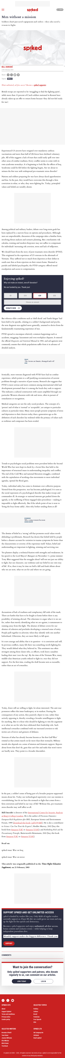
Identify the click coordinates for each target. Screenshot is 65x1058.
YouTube (12, 1000)
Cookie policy (6, 1019)
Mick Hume (5, 1043)
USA (34, 1022)
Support (8, 943)
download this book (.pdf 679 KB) (27, 823)
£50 (54, 296)
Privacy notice (6, 1017)
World (10, 79)
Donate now (11, 308)
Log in (59, 10)
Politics (35, 1009)
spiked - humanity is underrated (32, 10)
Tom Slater (5, 1035)
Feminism (36, 1017)
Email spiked (37, 1038)
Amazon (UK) (17, 829)
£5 (10, 296)
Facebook (3, 1000)
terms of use (38, 1053)
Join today (21, 981)
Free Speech (37, 1019)
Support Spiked (6, 1011)
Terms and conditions (8, 1014)
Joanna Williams (7, 1038)
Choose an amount (32, 302)
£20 (39, 296)
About (3, 1009)
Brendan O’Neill (6, 1032)
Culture (35, 1011)
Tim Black (5, 1046)
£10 (25, 296)
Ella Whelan (5, 1040)
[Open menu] (3, 9)
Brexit (35, 1014)
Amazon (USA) (32, 829)
